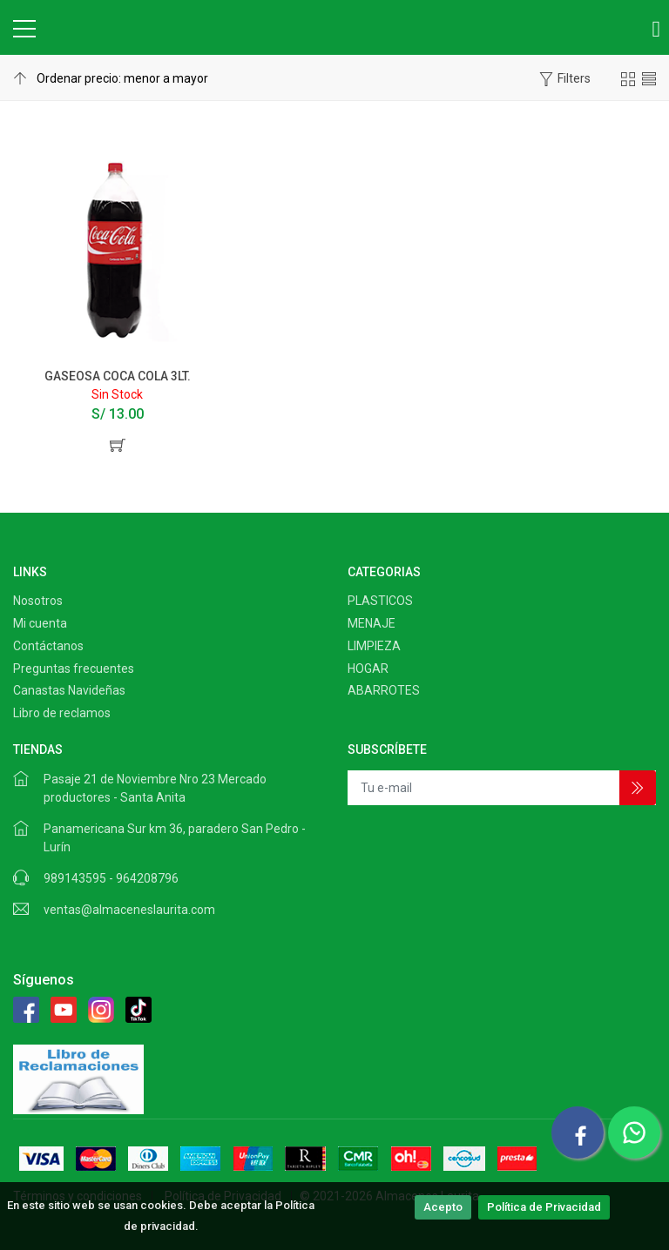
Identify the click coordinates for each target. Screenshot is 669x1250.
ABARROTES (384, 690)
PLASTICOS (380, 601)
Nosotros (38, 601)
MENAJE (371, 623)
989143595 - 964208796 (111, 878)
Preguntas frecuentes (73, 668)
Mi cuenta (40, 623)
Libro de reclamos (62, 713)
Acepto (443, 1206)
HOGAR (368, 668)
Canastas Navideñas (69, 690)
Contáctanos (48, 646)
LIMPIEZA (374, 646)
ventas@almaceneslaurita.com (129, 910)
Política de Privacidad (544, 1206)
